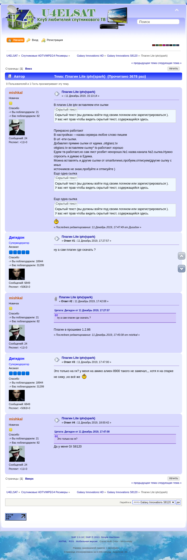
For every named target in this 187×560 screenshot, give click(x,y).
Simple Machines (110, 537)
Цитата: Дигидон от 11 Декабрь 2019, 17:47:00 (82, 431)
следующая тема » (170, 63)
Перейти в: (125, 502)
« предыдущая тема (144, 63)
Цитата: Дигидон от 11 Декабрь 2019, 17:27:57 (82, 310)
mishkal (16, 92)
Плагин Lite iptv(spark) (78, 92)
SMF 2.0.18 (77, 537)
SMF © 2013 (93, 537)
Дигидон (16, 237)
